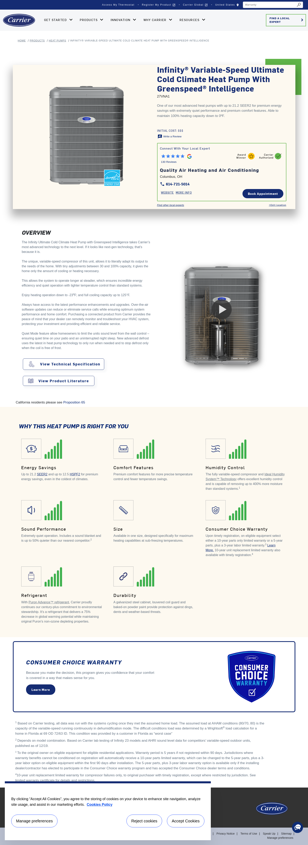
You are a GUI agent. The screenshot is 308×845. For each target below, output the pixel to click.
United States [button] (228, 5)
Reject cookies (144, 821)
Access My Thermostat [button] (118, 4)
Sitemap (286, 833)
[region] (108, 810)
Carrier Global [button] (195, 5)
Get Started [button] (56, 20)
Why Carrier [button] (155, 20)
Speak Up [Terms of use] (269, 833)
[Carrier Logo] (271, 810)
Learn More (40, 690)
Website (167, 192)
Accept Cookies (186, 821)
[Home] (19, 20)
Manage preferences (280, 837)
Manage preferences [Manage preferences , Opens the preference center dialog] (34, 821)
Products (37, 40)
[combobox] (269, 5)
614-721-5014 (175, 183)
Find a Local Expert (287, 20)
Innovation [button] (121, 20)
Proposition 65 (74, 402)
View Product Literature (63, 381)
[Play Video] (221, 309)
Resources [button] (190, 20)
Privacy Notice (226, 833)
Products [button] (89, 20)
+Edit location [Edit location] (277, 204)
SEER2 (42, 474)
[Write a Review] (170, 136)
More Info (184, 192)
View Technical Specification (70, 364)
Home (22, 40)
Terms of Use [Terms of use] (249, 833)
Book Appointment (263, 193)
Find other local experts (170, 205)
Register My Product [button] (159, 5)
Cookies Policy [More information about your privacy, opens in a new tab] (99, 805)
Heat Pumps (57, 40)
